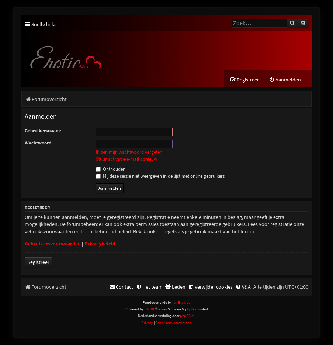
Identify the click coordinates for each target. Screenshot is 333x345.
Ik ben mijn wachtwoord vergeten (129, 152)
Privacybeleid (99, 243)
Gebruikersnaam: (43, 131)
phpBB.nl (187, 315)
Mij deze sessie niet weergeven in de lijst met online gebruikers (160, 176)
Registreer (38, 262)
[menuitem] (285, 80)
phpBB (150, 309)
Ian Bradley (181, 302)
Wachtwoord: (39, 143)
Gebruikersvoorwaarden (53, 243)
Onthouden (110, 169)
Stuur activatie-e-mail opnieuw (126, 159)
